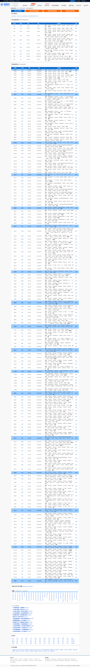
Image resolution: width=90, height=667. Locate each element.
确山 (22, 565)
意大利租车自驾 (21, 649)
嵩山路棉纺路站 (51, 597)
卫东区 (22, 148)
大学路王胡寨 (15, 596)
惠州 (35, 643)
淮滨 (22, 503)
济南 (44, 639)
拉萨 (44, 643)
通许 (22, 82)
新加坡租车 (36, 651)
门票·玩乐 (46, 5)
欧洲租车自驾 (14, 649)
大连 (58, 639)
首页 (17, 8)
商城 (22, 492)
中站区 (22, 183)
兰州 (26, 641)
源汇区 (22, 353)
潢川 (22, 500)
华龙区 (22, 306)
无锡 (49, 641)
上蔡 (22, 556)
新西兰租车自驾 (33, 649)
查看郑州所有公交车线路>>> (27, 586)
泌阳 (22, 568)
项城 (22, 518)
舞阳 (22, 364)
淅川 (22, 420)
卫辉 (22, 245)
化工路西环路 (76, 596)
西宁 (54, 643)
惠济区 (25, 16)
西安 (58, 638)
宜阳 (22, 134)
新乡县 (22, 251)
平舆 (22, 559)
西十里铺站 (60, 596)
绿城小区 (24, 595)
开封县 (22, 88)
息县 (22, 506)
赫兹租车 (16, 659)
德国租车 (61, 649)
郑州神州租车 (52, 651)
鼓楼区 (22, 71)
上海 (22, 638)
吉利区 (22, 112)
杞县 (22, 79)
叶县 (22, 166)
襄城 (22, 346)
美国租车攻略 (47, 659)
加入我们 (66, 665)
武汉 (40, 638)
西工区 (22, 98)
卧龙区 (22, 396)
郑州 (12, 16)
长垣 (22, 268)
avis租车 (11, 659)
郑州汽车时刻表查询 (45, 649)
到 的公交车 (21, 607)
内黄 (22, 299)
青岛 (49, 639)
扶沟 (22, 521)
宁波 (63, 643)
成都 (63, 638)
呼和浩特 (73, 639)
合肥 (22, 639)
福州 (26, 639)
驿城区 (22, 549)
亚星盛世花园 (22, 596)
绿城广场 (47, 595)
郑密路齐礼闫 (31, 596)
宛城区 (22, 399)
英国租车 (18, 651)
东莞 (40, 643)
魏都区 (22, 330)
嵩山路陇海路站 (40, 597)
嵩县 (22, 128)
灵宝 (22, 380)
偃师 (22, 118)
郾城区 (22, 357)
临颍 (22, 367)
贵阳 (35, 641)
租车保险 (64, 5)
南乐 (22, 312)
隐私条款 (70, 665)
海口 (17, 643)
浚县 (22, 220)
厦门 (31, 639)
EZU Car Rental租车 (38, 660)
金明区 (22, 77)
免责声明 (74, 665)
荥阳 (30, 16)
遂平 (22, 574)
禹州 (22, 333)
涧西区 (22, 108)
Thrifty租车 (36, 659)
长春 (72, 638)
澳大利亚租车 (56, 649)
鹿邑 (22, 543)
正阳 (22, 562)
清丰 (22, 309)
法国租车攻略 (53, 659)
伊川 (22, 139)
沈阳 (44, 638)
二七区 (17, 16)
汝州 (22, 160)
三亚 (22, 643)
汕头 (26, 643)
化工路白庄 (74, 596)
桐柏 (22, 433)
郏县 (22, 172)
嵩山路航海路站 (26, 597)
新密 (32, 16)
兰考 (22, 91)
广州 (31, 638)
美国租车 (52, 649)
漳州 (67, 643)
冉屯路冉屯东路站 (67, 597)
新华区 (22, 145)
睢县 (22, 454)
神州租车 (45, 651)
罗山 (22, 482)
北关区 (22, 274)
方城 (22, 407)
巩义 (28, 16)
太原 (17, 639)
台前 (22, 319)
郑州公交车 (39, 649)
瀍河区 (22, 104)
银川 (49, 643)
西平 (22, 552)
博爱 (22, 198)
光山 (22, 486)
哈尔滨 (13, 639)
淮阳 (22, 537)
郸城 (22, 534)
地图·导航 (71, 5)
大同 (58, 643)
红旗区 (22, 236)
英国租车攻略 (61, 660)
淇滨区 (22, 211)
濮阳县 (22, 322)
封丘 (22, 265)
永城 (22, 447)
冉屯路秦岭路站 (72, 597)
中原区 (14, 16)
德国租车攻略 (73, 659)
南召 (22, 405)
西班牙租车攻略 (74, 660)
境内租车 (32, 5)
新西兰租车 (75, 649)
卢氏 (22, 389)
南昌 (40, 639)
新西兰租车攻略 (68, 660)
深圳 (35, 638)
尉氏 (22, 85)
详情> (76, 25)
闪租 (48, 651)
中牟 (38, 16)
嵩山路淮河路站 (35, 597)
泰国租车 (32, 651)
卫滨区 (22, 231)
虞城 (22, 464)
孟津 (22, 121)
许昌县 (22, 339)
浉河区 (22, 475)
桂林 (67, 639)
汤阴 (22, 293)
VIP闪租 (39, 5)
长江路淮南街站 (19, 597)
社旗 (22, 424)
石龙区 (22, 153)
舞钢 (22, 157)
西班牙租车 (70, 649)
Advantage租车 (13, 662)
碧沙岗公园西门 (49, 597)
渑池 (22, 382)
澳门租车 (41, 651)
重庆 (26, 638)
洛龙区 (22, 115)
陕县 (22, 385)
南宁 (63, 639)
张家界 (13, 641)
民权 (22, 450)
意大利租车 (22, 651)
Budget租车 (26, 659)
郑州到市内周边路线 (34, 10)
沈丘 (22, 531)
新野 (22, 430)
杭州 (54, 638)
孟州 (22, 192)
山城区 (22, 214)
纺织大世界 (56, 596)
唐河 (22, 427)
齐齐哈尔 (73, 641)
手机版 (78, 0)
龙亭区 (22, 73)
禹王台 (22, 75)
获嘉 (22, 256)
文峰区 (22, 277)
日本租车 (65, 649)
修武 (22, 195)
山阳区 (22, 177)
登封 (36, 16)
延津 (22, 262)
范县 (22, 316)
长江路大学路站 (17, 597)
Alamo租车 (21, 659)
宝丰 (22, 163)
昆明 (17, 641)
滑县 (22, 296)
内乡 (22, 416)
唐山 (40, 641)
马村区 (22, 186)
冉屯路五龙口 (69, 596)
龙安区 (22, 283)
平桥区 (22, 478)
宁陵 (22, 458)
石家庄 (13, 643)
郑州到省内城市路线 (52, 10)
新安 (22, 124)
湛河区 (22, 150)
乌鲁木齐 (73, 643)
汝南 (22, 571)
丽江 (22, 641)
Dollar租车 (31, 659)
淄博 (31, 641)
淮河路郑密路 (33, 596)
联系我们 (62, 665)
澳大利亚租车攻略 (66, 659)
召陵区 (22, 361)
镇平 (22, 413)
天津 (17, 638)
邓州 (22, 402)
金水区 (20, 16)
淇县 (22, 223)
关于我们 (57, 665)
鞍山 (44, 641)
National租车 (12, 660)
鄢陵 (22, 343)
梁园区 (22, 441)
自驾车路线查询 (22, 8)
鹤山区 (22, 217)
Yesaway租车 (24, 660)
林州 (22, 286)
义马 (22, 377)
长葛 (22, 336)
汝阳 (22, 131)
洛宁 (22, 137)
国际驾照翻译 (55, 5)
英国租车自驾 (27, 649)
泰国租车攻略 (59, 659)
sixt (39, 659)
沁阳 (22, 189)
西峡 (22, 410)
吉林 (54, 641)
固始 (22, 495)
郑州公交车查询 (17, 10)
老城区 (22, 101)
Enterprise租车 (18, 660)
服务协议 (78, 665)
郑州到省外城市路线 (70, 10)
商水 (22, 527)
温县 (22, 205)
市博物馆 (44, 595)
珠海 (31, 643)
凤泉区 (22, 239)
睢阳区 (22, 444)
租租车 (5, 4)
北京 (13, 638)
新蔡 (22, 577)
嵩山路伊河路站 (42, 597)
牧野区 (22, 242)
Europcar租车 (30, 660)
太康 (22, 540)
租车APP (86, 5)
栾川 (22, 126)
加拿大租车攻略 (55, 660)
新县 (22, 489)
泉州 (35, 639)
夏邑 (22, 469)
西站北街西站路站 (58, 597)
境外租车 (25, 5)
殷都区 (22, 280)
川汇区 (22, 514)
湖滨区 (22, 374)
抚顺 (58, 641)
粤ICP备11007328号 (32, 665)
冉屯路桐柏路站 (65, 597)
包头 (67, 641)
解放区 (22, 180)
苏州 (63, 641)
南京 (49, 638)
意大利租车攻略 (48, 660)
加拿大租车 (27, 651)
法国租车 (14, 651)
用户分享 (78, 5)
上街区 (23, 16)
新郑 (34, 16)
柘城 (22, 461)
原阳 (22, 259)
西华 (22, 524)
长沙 (67, 638)
